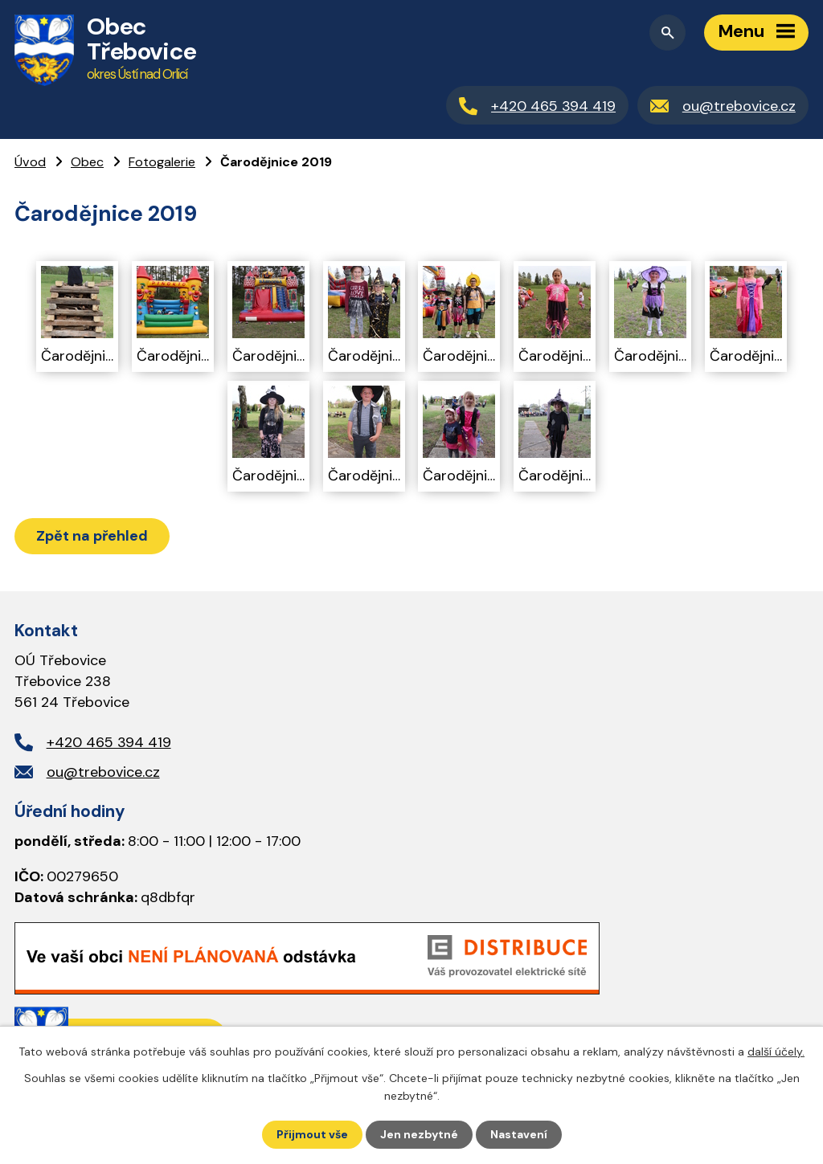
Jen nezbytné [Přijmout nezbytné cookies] (419, 1134)
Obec (87, 161)
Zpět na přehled (92, 535)
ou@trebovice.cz (103, 772)
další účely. (776, 1051)
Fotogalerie (162, 161)
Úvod (30, 161)
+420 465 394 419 (109, 742)
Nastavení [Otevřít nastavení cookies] (518, 1134)
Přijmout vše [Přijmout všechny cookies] (312, 1134)
